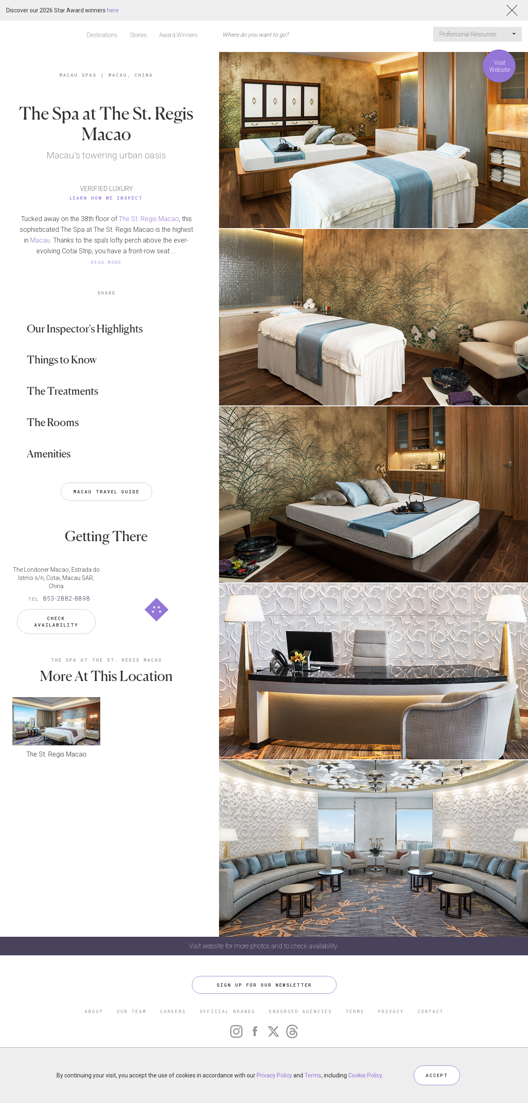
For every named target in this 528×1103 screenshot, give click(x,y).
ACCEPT (437, 1075)
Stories (138, 35)
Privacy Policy (274, 1075)
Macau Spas (78, 75)
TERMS (355, 1011)
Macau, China (130, 75)
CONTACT (430, 1011)
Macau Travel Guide (106, 491)
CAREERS (173, 1011)
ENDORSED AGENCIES (300, 1011)
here (113, 10)
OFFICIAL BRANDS (227, 1011)
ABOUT (94, 1011)
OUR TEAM (131, 1011)
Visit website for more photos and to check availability (264, 946)
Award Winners (178, 35)
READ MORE (106, 262)
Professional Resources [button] (477, 34)
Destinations (102, 35)
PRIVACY (391, 1011)
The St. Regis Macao (149, 219)
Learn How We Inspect (106, 198)
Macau (40, 240)
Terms (312, 1075)
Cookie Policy (365, 1075)
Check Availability (56, 621)
